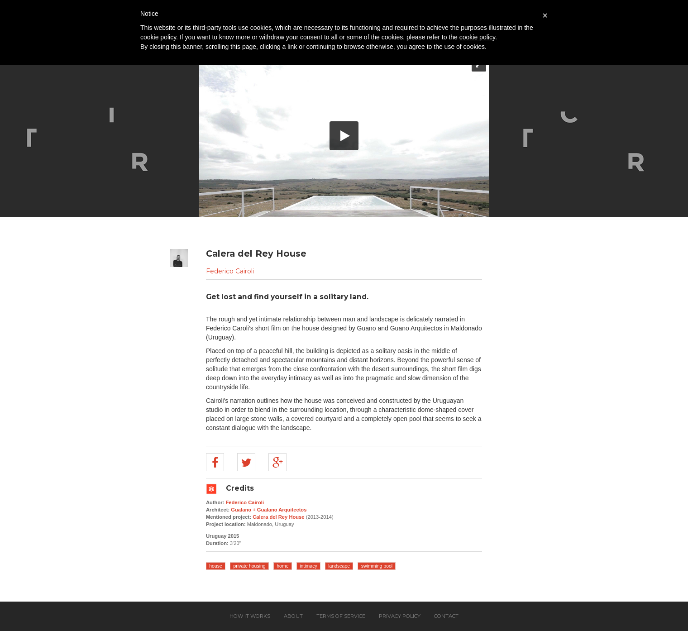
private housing (249, 566)
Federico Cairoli (230, 271)
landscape (339, 566)
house (215, 566)
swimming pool (376, 566)
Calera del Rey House (278, 517)
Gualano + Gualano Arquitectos (268, 509)
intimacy (308, 566)
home (282, 566)
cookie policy (477, 37)
